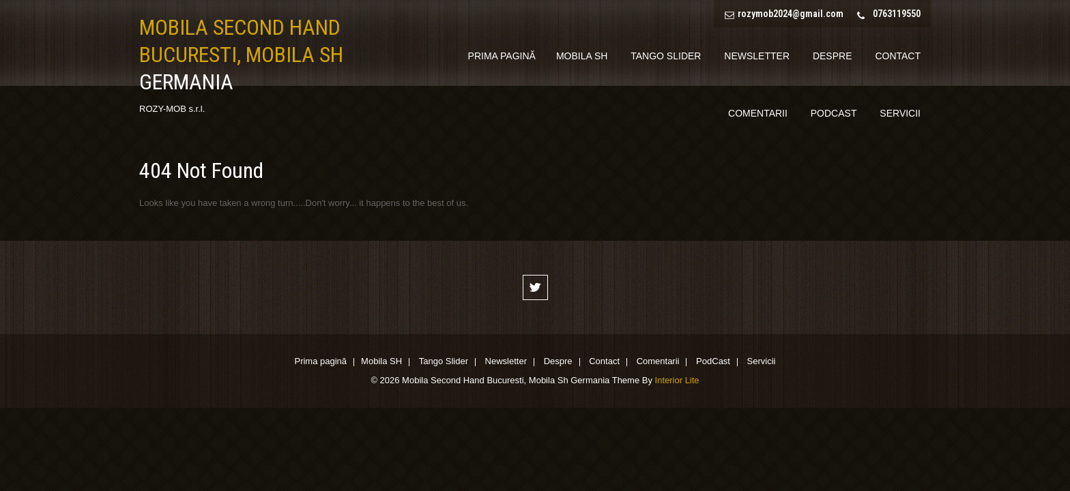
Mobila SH (581, 55)
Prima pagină (502, 55)
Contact (898, 55)
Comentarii (757, 113)
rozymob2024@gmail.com (790, 13)
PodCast (834, 113)
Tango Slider (666, 55)
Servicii (900, 113)
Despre (832, 55)
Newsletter (757, 55)
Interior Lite (677, 380)
